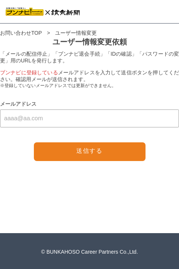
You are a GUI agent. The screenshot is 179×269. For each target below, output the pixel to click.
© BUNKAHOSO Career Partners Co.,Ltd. (89, 252)
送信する (89, 151)
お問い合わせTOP (21, 33)
